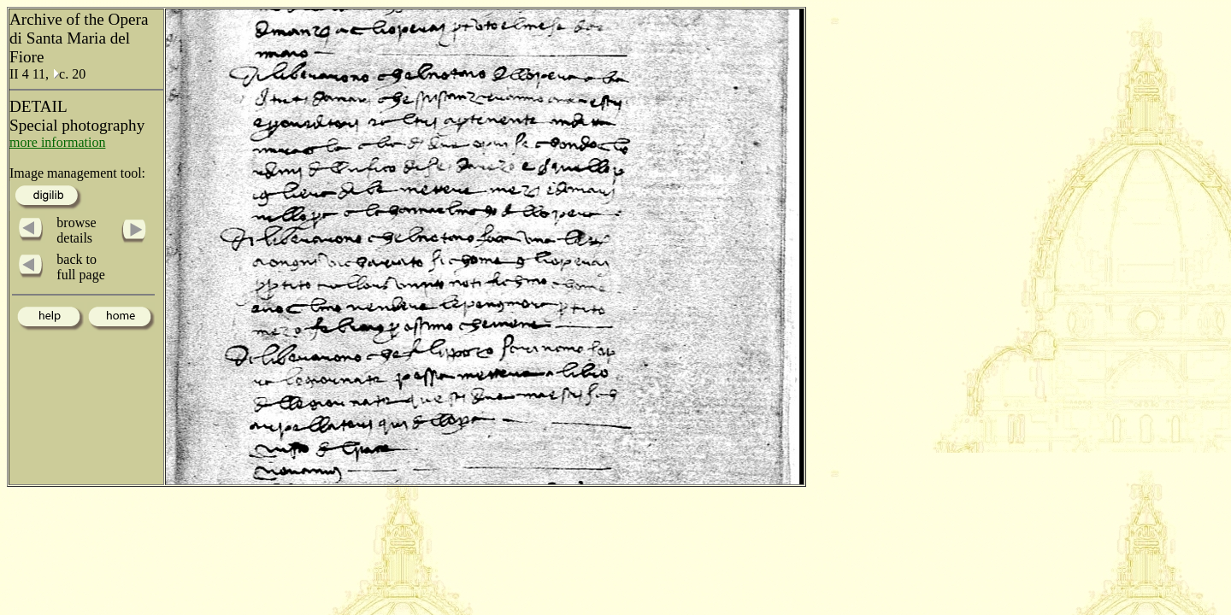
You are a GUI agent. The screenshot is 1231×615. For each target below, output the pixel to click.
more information (57, 142)
